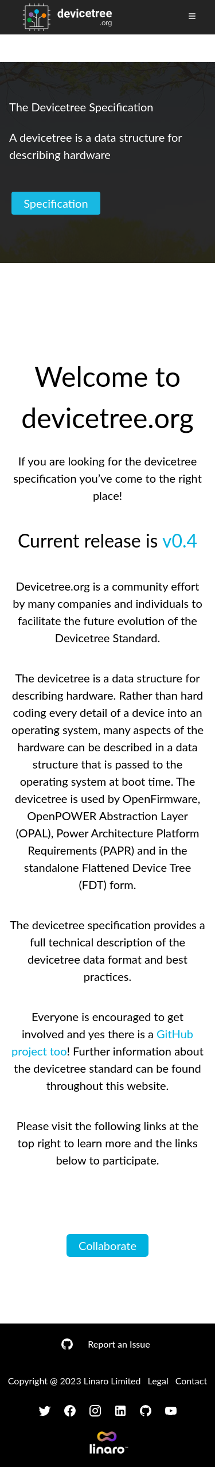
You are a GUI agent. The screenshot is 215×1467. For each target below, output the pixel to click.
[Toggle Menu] (192, 16)
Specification (56, 203)
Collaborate (107, 1245)
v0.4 (179, 540)
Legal (158, 1380)
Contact (191, 1380)
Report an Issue (119, 1343)
